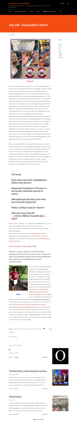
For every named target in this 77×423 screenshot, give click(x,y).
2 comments (16, 357)
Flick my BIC (37, 139)
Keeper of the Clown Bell (19, 3)
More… (61, 11)
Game (60, 52)
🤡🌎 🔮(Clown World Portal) (49, 11)
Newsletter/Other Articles (20, 11)
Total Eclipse (15, 396)
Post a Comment (13, 336)
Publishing (61, 57)
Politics (60, 55)
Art (59, 48)
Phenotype (61, 53)
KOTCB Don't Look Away (40, 236)
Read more (44, 357)
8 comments (16, 414)
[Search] (62, 3)
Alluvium (60, 46)
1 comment (15, 388)
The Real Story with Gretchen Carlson (28, 371)
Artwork (31, 11)
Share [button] (60, 39)
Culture (60, 50)
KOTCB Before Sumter (39, 233)
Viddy (38, 11)
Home (10, 11)
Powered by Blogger (38, 419)
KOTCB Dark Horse (14, 231)
